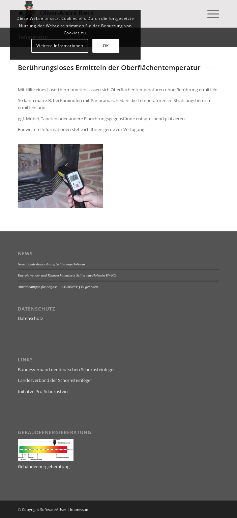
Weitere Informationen (59, 45)
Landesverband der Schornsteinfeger (55, 380)
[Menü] (210, 13)
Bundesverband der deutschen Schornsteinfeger (66, 369)
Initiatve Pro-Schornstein (43, 391)
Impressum (79, 509)
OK (106, 45)
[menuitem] (210, 13)
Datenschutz (30, 318)
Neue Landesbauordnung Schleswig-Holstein (51, 264)
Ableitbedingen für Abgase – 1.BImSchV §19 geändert (58, 287)
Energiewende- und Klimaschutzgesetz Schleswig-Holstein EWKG (67, 275)
